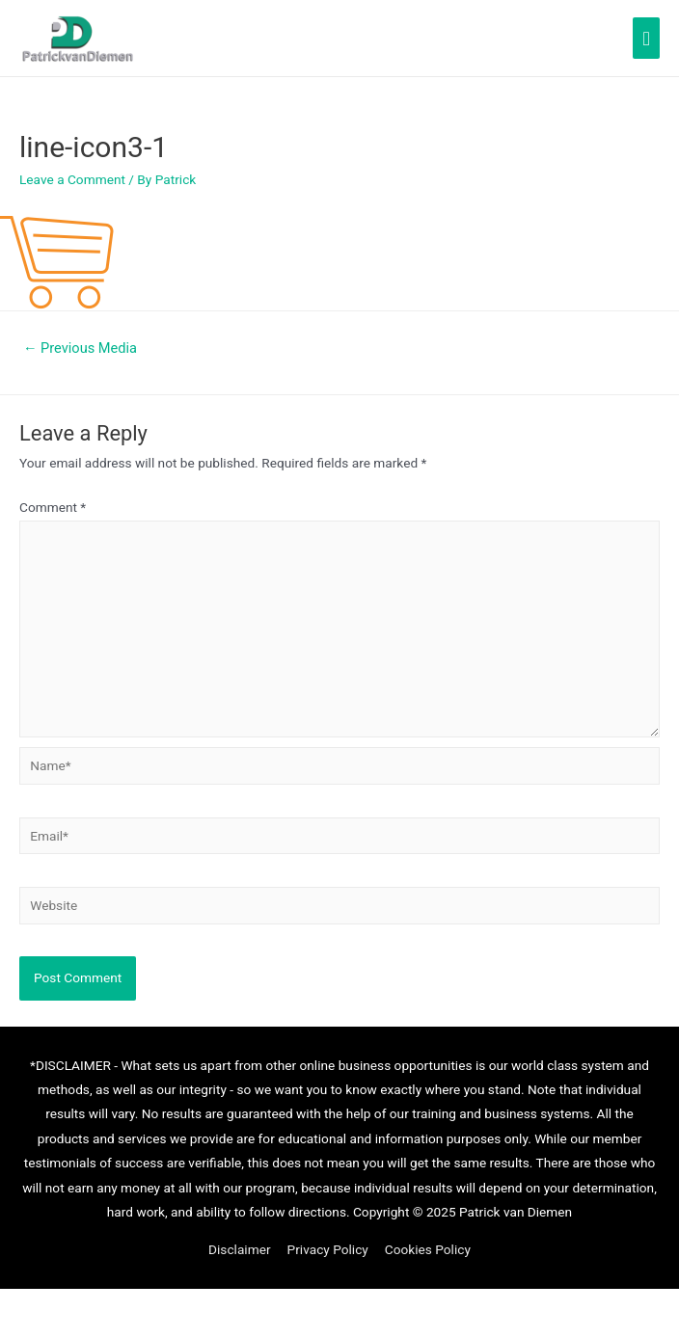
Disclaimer (239, 1249)
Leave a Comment (72, 179)
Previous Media (80, 348)
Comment (52, 507)
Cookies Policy (428, 1249)
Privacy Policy (327, 1249)
